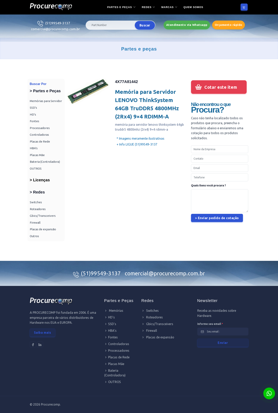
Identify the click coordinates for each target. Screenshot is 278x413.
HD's (33, 114)
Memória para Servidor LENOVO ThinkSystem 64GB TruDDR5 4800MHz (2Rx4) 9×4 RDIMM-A (147, 104)
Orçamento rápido (228, 24)
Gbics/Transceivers (43, 215)
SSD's (33, 107)
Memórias (113, 310)
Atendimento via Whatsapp (186, 24)
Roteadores (38, 209)
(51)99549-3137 (57, 23)
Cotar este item (220, 87)
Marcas (167, 7)
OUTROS (36, 168)
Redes (147, 7)
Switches (36, 202)
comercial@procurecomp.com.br (55, 29)
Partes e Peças (119, 7)
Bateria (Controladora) (45, 161)
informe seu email (210, 323)
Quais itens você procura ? (208, 185)
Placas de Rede (40, 141)
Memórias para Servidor (46, 101)
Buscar (144, 25)
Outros (34, 236)
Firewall (35, 222)
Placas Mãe (37, 155)
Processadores (40, 128)
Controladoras (39, 134)
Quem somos (193, 7)
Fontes (34, 121)
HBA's (34, 148)
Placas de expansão (43, 229)
